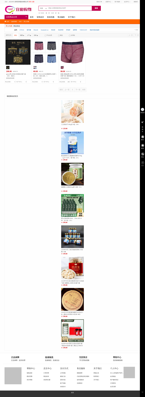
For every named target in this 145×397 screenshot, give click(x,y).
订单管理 (46, 373)
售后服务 (61, 17)
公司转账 (63, 373)
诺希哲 (75, 30)
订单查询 (113, 383)
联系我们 (96, 376)
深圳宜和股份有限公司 (21, 1)
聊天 (142, 140)
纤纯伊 (68, 30)
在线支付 (63, 386)
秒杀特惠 (50, 17)
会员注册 (113, 386)
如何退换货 (80, 380)
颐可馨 (29, 30)
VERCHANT (83, 30)
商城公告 (96, 373)
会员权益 (113, 376)
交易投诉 (79, 383)
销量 (22, 35)
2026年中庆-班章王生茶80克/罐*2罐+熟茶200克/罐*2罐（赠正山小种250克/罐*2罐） (72, 345)
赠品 (60, 35)
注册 (33, 1)
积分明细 (29, 380)
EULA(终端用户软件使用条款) (119, 373)
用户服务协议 (114, 380)
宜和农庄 (40, 17)
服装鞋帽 (14, 21)
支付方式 (64, 368)
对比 (142, 157)
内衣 (20, 21)
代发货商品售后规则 (83, 376)
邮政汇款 (63, 376)
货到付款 (63, 380)
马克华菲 (60, 30)
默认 (15, 35)
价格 (36, 35)
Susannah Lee (44, 30)
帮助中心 (31, 368)
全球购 (72, 35)
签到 (142, 148)
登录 (30, 1)
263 (69, 81)
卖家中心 (108, 1)
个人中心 (114, 368)
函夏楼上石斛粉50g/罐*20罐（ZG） (71, 187)
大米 (52, 13)
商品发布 (46, 376)
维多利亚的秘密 (94, 30)
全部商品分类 (11, 17)
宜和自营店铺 (10, 78)
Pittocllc (36, 30)
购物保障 (79, 373)
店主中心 (48, 368)
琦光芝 (53, 30)
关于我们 (71, 17)
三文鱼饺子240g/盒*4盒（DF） (70, 124)
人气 (29, 35)
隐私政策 (29, 373)
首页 (32, 17)
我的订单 (99, 1)
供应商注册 (47, 380)
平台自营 (48, 35)
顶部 (142, 165)
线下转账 (63, 383)
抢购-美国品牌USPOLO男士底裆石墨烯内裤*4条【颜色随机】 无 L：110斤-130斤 (72, 75)
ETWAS (22, 30)
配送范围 (29, 376)
